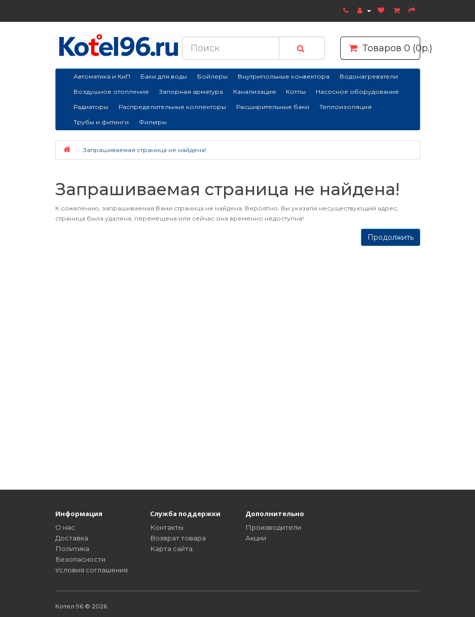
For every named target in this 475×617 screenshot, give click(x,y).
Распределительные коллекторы (172, 107)
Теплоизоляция (345, 107)
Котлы (296, 91)
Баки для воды (163, 76)
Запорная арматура (191, 91)
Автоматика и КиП (102, 76)
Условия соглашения (91, 570)
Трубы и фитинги (101, 122)
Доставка (71, 538)
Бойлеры (212, 76)
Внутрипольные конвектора (284, 76)
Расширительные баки (272, 107)
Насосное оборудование (357, 91)
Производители (273, 527)
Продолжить (391, 237)
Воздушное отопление (111, 91)
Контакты (167, 527)
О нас (65, 527)
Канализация (254, 91)
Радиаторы (91, 107)
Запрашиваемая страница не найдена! (144, 150)
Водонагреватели (369, 76)
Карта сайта (171, 549)
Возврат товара (178, 538)
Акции (255, 538)
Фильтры (153, 122)
